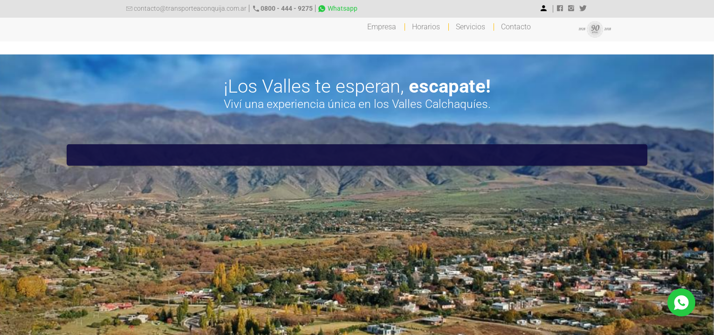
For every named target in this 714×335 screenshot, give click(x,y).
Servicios (470, 38)
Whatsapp (337, 8)
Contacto (516, 38)
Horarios (426, 38)
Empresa (381, 38)
